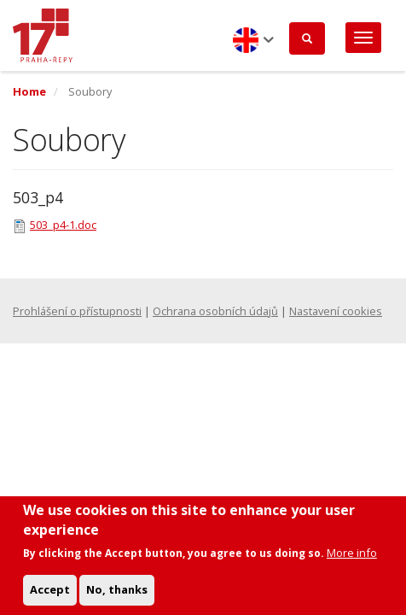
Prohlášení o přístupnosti (77, 311)
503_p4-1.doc (63, 224)
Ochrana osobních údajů (215, 311)
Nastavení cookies (335, 311)
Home (29, 91)
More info (352, 563)
